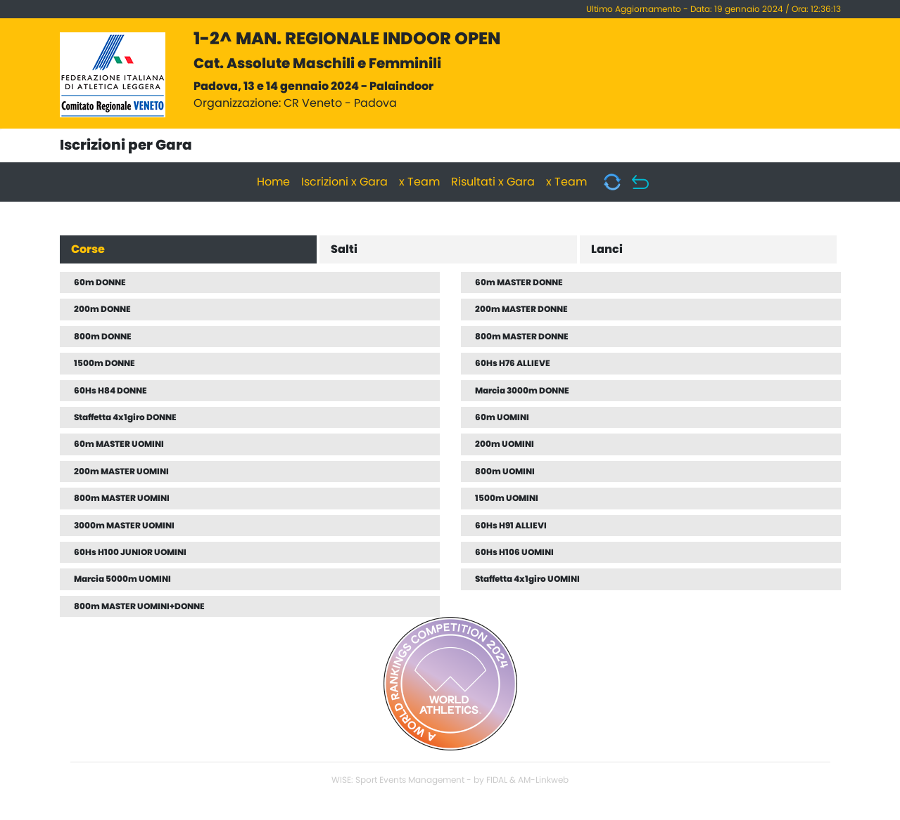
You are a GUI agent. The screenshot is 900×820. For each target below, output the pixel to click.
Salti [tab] (344, 249)
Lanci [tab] (607, 249)
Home (273, 182)
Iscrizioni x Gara (344, 182)
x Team (419, 182)
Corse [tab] (88, 249)
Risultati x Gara (493, 182)
